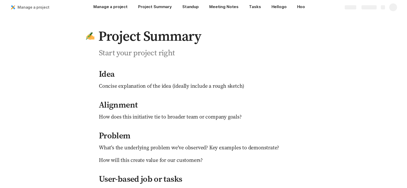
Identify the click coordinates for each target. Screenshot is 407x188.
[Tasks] (255, 7)
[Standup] (190, 7)
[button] (90, 36)
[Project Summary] (155, 7)
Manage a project (33, 7)
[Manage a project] (110, 7)
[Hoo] (301, 7)
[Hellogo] (279, 7)
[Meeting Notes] (224, 7)
